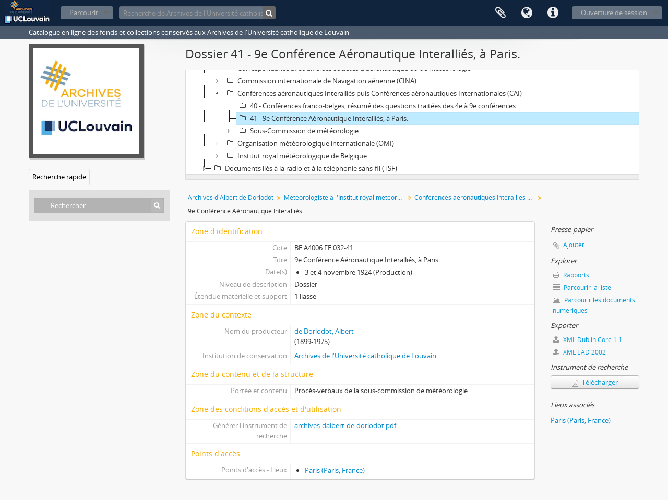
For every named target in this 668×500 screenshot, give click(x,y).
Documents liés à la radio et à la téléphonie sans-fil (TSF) (304, 168)
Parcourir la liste (582, 287)
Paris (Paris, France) (335, 470)
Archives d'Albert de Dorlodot (230, 197)
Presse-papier (500, 13)
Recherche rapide (59, 176)
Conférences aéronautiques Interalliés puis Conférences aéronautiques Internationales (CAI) (373, 93)
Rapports (571, 275)
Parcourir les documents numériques (594, 305)
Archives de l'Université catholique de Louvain (365, 355)
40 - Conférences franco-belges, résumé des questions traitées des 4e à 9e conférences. (376, 106)
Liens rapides (553, 13)
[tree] (412, 122)
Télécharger (595, 382)
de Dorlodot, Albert (324, 331)
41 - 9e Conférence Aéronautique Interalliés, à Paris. (322, 118)
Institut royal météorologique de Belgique (295, 156)
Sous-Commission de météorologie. (298, 131)
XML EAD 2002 (579, 352)
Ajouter (573, 244)
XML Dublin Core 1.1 (587, 339)
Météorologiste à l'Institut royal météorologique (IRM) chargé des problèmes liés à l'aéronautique (345, 197)
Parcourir (83, 12)
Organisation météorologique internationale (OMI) (309, 143)
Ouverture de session (614, 12)
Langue (527, 13)
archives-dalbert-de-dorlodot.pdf (345, 425)
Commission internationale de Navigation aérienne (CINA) (320, 81)
